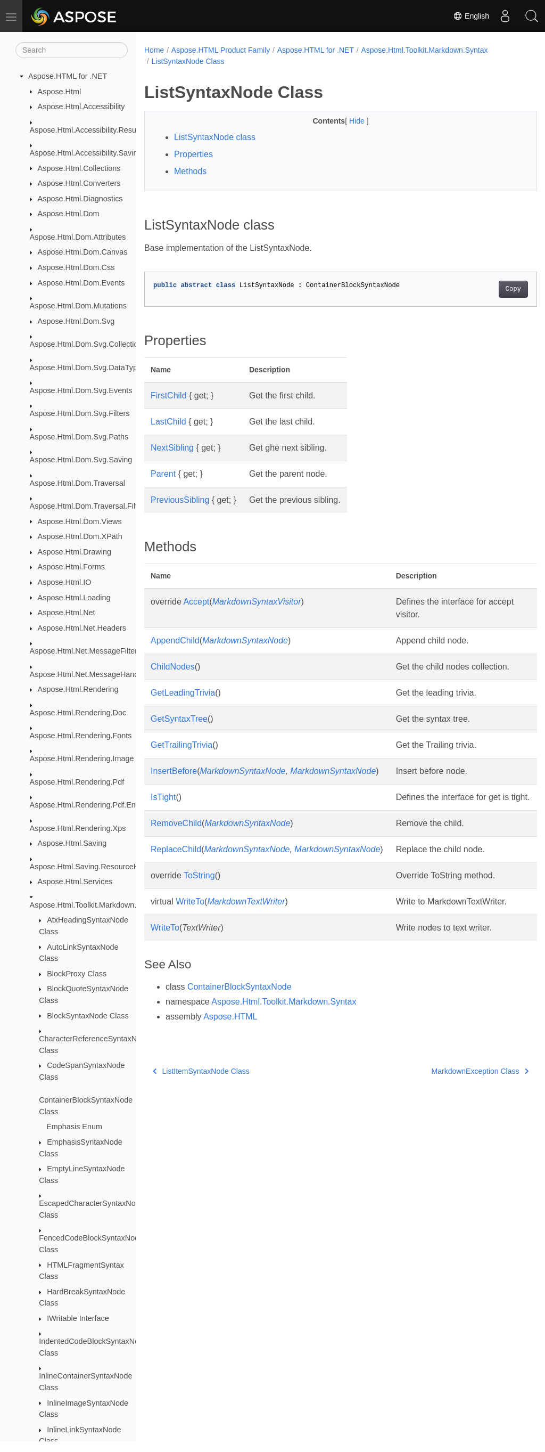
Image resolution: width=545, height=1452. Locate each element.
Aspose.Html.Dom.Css (76, 267)
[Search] (71, 50)
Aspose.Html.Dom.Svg (76, 321)
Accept (196, 601)
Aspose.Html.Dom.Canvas (83, 252)
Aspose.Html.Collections (79, 168)
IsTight (163, 809)
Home (154, 50)
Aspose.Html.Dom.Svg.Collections (88, 344)
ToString (199, 901)
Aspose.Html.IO (65, 582)
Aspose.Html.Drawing (74, 552)
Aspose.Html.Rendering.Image (82, 758)
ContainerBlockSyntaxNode (239, 1025)
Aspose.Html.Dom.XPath (80, 536)
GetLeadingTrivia (183, 705)
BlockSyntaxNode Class (88, 1015)
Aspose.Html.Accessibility (81, 106)
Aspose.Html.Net (66, 612)
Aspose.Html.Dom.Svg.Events (81, 390)
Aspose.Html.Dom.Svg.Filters (80, 413)
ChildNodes (173, 666)
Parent (163, 473)
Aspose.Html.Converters (79, 183)
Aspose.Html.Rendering (78, 689)
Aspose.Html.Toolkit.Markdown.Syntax (95, 905)
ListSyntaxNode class (214, 137)
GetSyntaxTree (179, 731)
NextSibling (172, 447)
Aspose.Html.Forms (71, 566)
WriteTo (190, 927)
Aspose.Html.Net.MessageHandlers (90, 674)
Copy (485, 289)
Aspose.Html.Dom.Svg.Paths (79, 437)
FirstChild (169, 395)
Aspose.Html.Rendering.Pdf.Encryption (96, 805)
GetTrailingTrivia (181, 757)
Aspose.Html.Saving (72, 843)
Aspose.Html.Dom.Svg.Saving (81, 459)
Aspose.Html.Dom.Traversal (77, 483)
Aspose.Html (59, 91)
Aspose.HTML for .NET (67, 76)
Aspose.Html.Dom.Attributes (78, 237)
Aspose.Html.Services (75, 881)
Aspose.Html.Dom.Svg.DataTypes (88, 367)
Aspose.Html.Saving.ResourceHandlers (97, 866)
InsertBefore (174, 783)
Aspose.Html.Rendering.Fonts (81, 735)
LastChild (168, 421)
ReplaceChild (176, 874)
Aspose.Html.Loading (74, 597)
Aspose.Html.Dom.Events (81, 283)
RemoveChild (176, 848)
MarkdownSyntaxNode (245, 640)
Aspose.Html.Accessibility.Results (87, 130)
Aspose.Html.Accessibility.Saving (86, 153)
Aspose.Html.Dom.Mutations (78, 305)
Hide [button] (344, 121)
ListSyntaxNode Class (187, 61)
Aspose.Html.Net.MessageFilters (86, 651)
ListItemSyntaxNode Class (201, 1109)
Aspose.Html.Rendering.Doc (78, 712)
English (471, 16)
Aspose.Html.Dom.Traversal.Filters (89, 506)
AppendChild (175, 640)
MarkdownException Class (452, 1109)
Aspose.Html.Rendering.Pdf (77, 782)
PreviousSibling (180, 499)
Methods (190, 171)
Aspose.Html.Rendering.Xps (78, 828)
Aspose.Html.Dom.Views (80, 521)
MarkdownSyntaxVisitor (256, 601)
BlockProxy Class (76, 973)
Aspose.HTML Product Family (220, 50)
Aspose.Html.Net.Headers (82, 628)
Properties (193, 154)
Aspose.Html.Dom (69, 213)
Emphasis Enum (74, 1126)
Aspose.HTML (230, 1054)
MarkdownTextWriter (246, 927)
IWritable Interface (78, 1318)
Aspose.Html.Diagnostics (80, 198)
